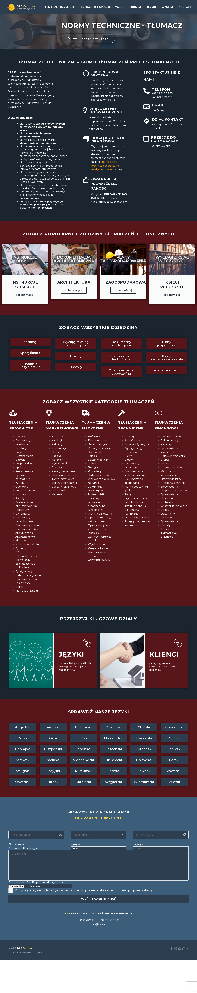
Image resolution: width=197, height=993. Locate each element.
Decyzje (20, 459)
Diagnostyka (95, 452)
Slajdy (55, 452)
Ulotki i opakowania (100, 513)
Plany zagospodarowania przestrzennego (135, 498)
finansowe (111, 169)
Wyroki (19, 482)
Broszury (57, 436)
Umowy (20, 436)
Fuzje (164, 463)
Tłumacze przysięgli (58, 7)
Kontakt (185, 7)
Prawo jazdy (22, 559)
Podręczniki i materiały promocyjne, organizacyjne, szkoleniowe (97, 502)
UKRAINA (135, 7)
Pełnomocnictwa (25, 490)
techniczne (112, 165)
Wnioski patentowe (27, 502)
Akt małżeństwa (25, 536)
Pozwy (19, 452)
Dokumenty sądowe (27, 529)
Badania (57, 455)
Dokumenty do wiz (27, 579)
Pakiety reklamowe (63, 471)
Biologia (93, 467)
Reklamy (57, 444)
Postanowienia (24, 455)
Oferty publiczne (171, 479)
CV (17, 552)
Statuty (20, 498)
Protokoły (167, 502)
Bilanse (165, 459)
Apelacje (20, 467)
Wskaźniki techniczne (174, 506)
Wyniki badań (96, 544)
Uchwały (20, 494)
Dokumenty (22, 513)
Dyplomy (21, 548)
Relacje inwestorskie (173, 455)
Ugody (165, 509)
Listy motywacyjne (26, 556)
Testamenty (22, 583)
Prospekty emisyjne (173, 482)
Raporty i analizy (171, 436)
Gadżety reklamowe (64, 486)
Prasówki (57, 467)
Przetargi (21, 448)
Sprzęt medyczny (99, 459)
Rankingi (166, 444)
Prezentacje (59, 448)
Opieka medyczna (99, 525)
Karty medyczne (98, 548)
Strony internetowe (64, 475)
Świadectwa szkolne (27, 544)
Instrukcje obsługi (135, 506)
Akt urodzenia (24, 532)
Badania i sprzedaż (99, 475)
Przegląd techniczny (137, 521)
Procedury (22, 509)
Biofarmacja (95, 436)
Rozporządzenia (25, 463)
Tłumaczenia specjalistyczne (101, 7)
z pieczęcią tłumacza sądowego (39, 178)
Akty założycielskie (26, 506)
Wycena (167, 7)
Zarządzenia (22, 479)
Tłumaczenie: (16, 844)
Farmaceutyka (97, 440)
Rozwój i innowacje (99, 448)
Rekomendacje (170, 440)
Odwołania (21, 486)
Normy (128, 455)
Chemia (92, 463)
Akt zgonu (21, 540)
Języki (151, 7)
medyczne (97, 169)
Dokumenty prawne (27, 525)
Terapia (92, 455)
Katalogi (57, 440)
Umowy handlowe (172, 467)
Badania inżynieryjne (137, 444)
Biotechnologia (97, 444)
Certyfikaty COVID (99, 559)
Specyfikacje (132, 440)
